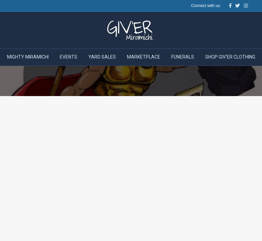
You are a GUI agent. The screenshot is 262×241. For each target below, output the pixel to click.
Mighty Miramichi (28, 57)
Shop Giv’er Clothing (230, 57)
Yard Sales (102, 57)
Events (68, 57)
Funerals (182, 57)
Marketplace (143, 57)
